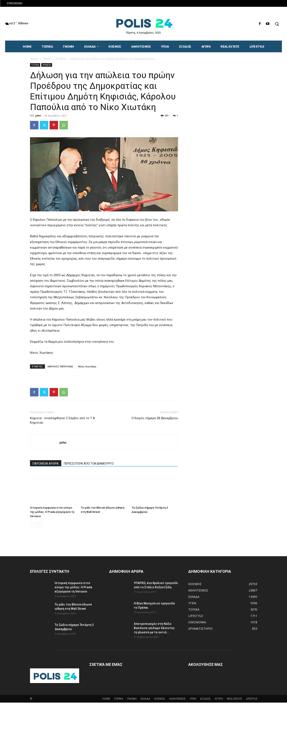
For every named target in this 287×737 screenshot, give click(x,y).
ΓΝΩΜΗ (132, 698)
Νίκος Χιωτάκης (87, 366)
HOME (106, 698)
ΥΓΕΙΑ (193, 698)
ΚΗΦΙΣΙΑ (61, 59)
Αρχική (34, 59)
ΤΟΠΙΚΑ (47, 59)
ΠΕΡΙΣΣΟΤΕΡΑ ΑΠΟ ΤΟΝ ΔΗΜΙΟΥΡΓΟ (89, 463)
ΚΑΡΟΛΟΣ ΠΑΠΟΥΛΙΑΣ (60, 366)
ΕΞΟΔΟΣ (205, 698)
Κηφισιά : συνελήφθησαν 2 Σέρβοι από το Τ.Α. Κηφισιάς (63, 420)
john (38, 115)
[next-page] (39, 524)
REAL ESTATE (234, 698)
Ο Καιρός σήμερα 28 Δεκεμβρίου (154, 418)
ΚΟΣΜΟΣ (159, 698)
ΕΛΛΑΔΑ (145, 698)
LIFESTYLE (251, 698)
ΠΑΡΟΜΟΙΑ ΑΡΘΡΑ (46, 463)
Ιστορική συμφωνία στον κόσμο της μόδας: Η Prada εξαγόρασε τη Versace (52, 512)
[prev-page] (32, 524)
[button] (277, 24)
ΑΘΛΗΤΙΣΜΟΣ (177, 698)
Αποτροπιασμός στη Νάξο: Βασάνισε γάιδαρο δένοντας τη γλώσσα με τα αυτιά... (154, 628)
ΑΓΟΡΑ (219, 698)
